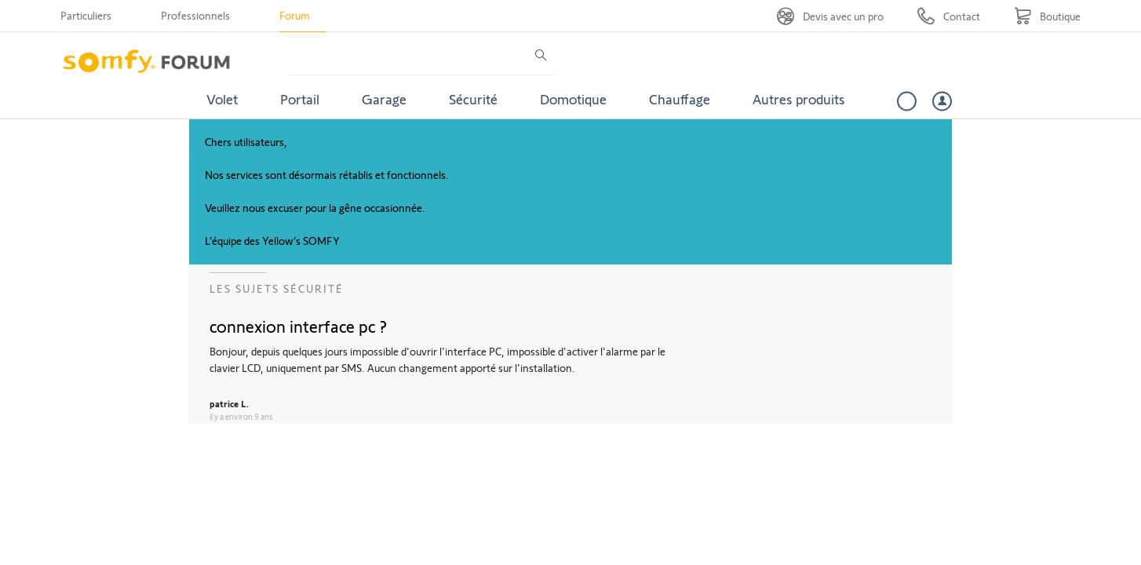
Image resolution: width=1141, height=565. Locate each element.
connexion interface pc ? (298, 325)
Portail (299, 99)
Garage (384, 99)
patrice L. (229, 403)
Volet (222, 99)
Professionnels (195, 15)
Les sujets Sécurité (277, 288)
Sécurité (473, 99)
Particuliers (85, 15)
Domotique (573, 99)
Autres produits (799, 99)
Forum (294, 15)
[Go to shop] (1047, 16)
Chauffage (679, 99)
